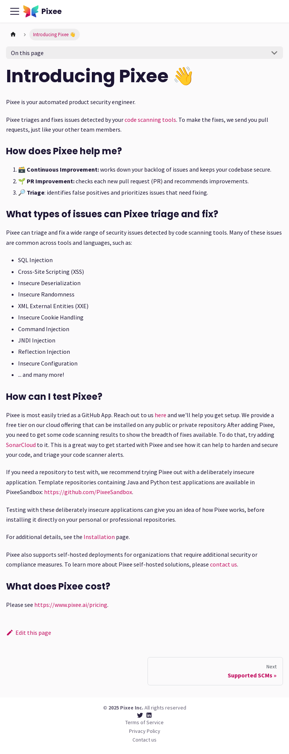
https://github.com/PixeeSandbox (88, 492)
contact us (223, 564)
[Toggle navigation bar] (14, 11)
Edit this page (28, 632)
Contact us (144, 739)
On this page (27, 53)
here (160, 415)
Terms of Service (144, 722)
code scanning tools (150, 119)
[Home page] (13, 34)
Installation (99, 537)
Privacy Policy (144, 731)
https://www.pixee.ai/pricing (70, 604)
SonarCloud (21, 444)
